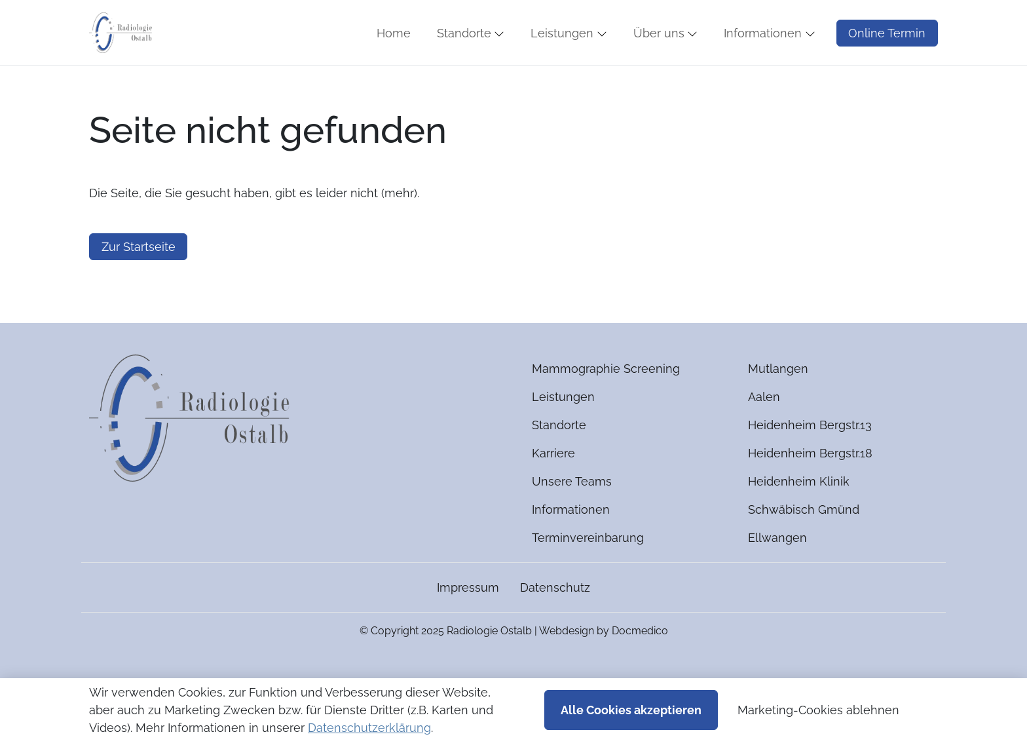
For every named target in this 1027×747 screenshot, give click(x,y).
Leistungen (563, 435)
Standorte (559, 463)
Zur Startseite (139, 285)
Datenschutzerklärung (369, 728)
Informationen (571, 548)
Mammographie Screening (606, 407)
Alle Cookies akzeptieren (631, 710)
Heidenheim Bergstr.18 (810, 492)
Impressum (468, 626)
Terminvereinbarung (588, 576)
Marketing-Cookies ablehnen (818, 710)
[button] (396, 52)
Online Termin (886, 52)
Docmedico (640, 669)
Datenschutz (555, 626)
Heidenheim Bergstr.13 (810, 463)
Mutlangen (778, 407)
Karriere (553, 492)
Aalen (764, 435)
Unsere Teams (572, 520)
